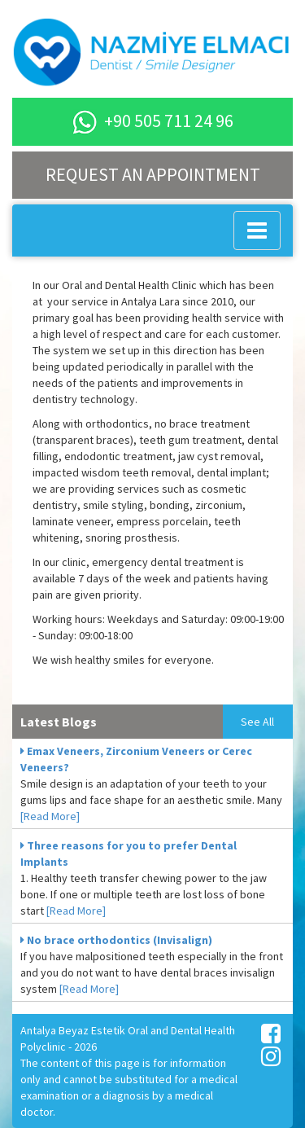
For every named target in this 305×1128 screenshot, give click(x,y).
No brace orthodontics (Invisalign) (116, 940)
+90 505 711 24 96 (152, 120)
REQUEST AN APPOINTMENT (153, 174)
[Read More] (50, 816)
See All (257, 721)
